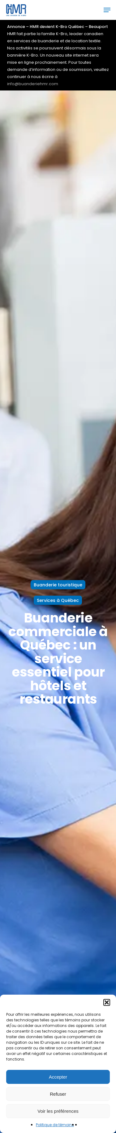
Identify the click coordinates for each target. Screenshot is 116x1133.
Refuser (58, 1094)
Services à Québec (58, 600)
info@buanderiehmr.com (32, 84)
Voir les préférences (58, 1111)
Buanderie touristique (58, 584)
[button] (107, 1002)
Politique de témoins (55, 1124)
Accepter (58, 1077)
